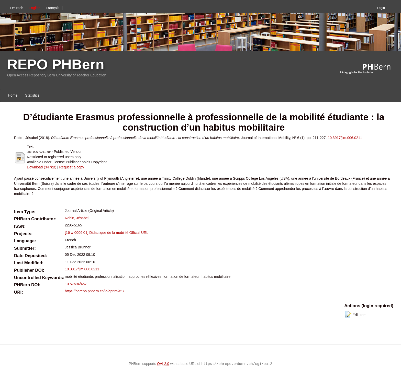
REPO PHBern (55, 64)
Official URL (138, 233)
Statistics (32, 95)
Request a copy (71, 167)
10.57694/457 (76, 284)
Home (12, 95)
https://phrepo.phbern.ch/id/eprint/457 (94, 291)
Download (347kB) (41, 167)
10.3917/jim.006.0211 (345, 138)
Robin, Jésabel (76, 218)
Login (381, 8)
